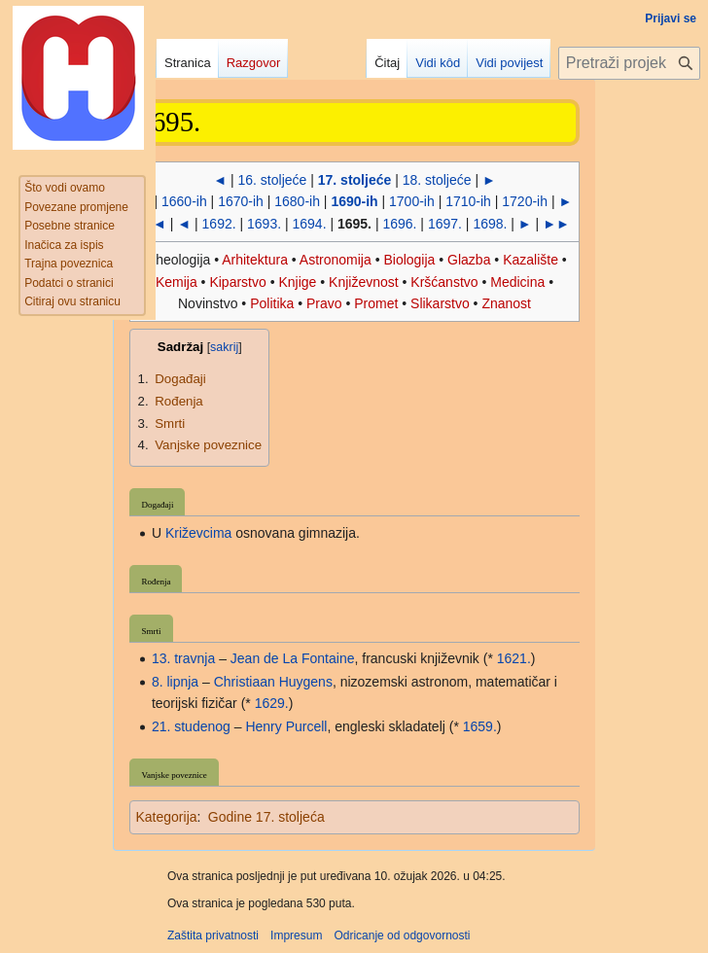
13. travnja (183, 658)
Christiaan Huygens (273, 681)
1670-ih (241, 201)
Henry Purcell (286, 726)
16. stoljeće (272, 180)
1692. (219, 223)
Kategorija (165, 817)
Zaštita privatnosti (213, 935)
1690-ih (354, 201)
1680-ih (297, 201)
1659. (480, 726)
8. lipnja (175, 681)
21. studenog (191, 726)
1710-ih (468, 201)
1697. (445, 223)
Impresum (296, 935)
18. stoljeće (437, 180)
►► (556, 223)
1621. (514, 658)
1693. (264, 223)
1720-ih (525, 201)
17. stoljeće (355, 180)
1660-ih (184, 201)
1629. (272, 703)
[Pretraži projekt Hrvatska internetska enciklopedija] (629, 63)
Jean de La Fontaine (292, 658)
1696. (399, 223)
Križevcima (198, 533)
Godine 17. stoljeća (266, 817)
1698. (490, 223)
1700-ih (412, 201)
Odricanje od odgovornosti (402, 935)
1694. (310, 223)
